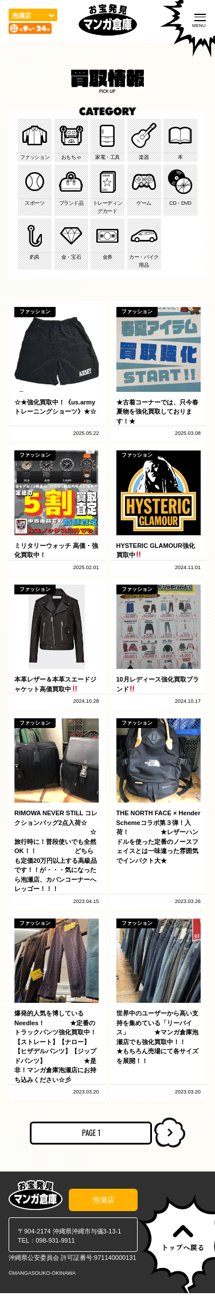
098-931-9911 (55, 1243)
